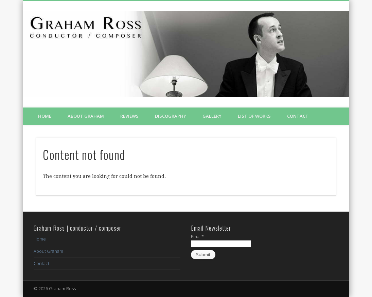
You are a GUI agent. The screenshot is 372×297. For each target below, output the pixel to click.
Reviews (129, 116)
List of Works (254, 116)
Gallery (212, 116)
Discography (170, 116)
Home (44, 116)
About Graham (86, 116)
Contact (297, 116)
